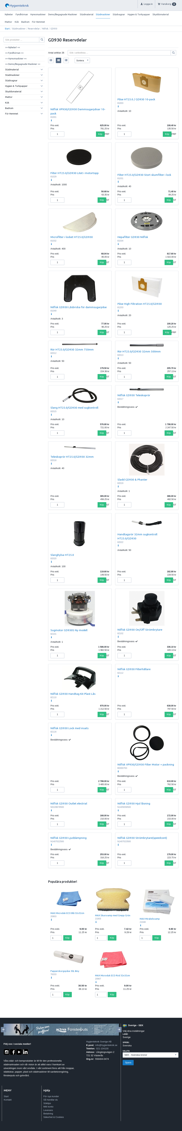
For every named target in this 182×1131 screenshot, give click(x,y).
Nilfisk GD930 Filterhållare (134, 669)
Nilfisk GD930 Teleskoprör (133, 395)
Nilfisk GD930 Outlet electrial (68, 803)
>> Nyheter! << (12, 47)
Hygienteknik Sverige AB (98, 1041)
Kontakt (8, 1099)
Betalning (48, 1113)
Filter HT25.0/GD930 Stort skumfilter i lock (144, 174)
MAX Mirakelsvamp (150, 918)
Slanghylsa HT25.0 (62, 554)
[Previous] (3, 1029)
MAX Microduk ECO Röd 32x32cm (112, 975)
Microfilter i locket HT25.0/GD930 (71, 236)
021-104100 (102, 1048)
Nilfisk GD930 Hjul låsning (133, 803)
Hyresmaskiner (38, 14)
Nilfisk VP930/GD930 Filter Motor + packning (145, 764)
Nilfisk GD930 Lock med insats (69, 728)
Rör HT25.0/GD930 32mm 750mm (72, 349)
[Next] (119, 1029)
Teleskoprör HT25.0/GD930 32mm (72, 456)
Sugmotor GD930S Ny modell (68, 630)
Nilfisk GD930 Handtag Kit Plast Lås (72, 693)
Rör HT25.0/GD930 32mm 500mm (139, 351)
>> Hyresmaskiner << (15, 58)
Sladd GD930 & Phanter (132, 479)
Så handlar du (50, 1099)
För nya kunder (51, 1096)
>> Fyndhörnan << (14, 53)
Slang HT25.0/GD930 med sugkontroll (74, 407)
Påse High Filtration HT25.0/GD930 (139, 303)
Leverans (48, 1110)
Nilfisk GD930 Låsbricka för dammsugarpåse (78, 307)
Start (7, 28)
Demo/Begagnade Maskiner (62, 14)
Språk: (126, 1042)
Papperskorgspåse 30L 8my (64, 971)
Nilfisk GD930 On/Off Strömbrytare (139, 629)
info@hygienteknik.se (106, 1045)
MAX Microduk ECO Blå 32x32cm (67, 913)
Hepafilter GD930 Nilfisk (132, 236)
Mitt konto (48, 1106)
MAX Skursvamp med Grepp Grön (112, 915)
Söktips (47, 1103)
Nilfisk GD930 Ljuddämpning (68, 837)
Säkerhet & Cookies (53, 1117)
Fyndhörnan (22, 14)
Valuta (126, 1051)
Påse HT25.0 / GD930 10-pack (136, 99)
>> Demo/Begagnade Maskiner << (22, 64)
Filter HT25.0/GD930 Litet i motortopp (74, 173)
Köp (100, 134)
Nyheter (9, 14)
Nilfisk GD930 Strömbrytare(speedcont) (142, 837)
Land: (125, 1034)
